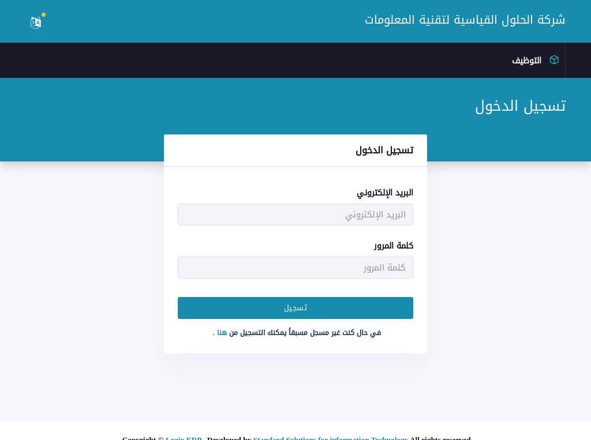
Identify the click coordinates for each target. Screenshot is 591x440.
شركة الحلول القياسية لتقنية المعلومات (465, 20)
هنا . (221, 332)
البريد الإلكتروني (385, 193)
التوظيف (534, 60)
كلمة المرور (393, 246)
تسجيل (295, 307)
